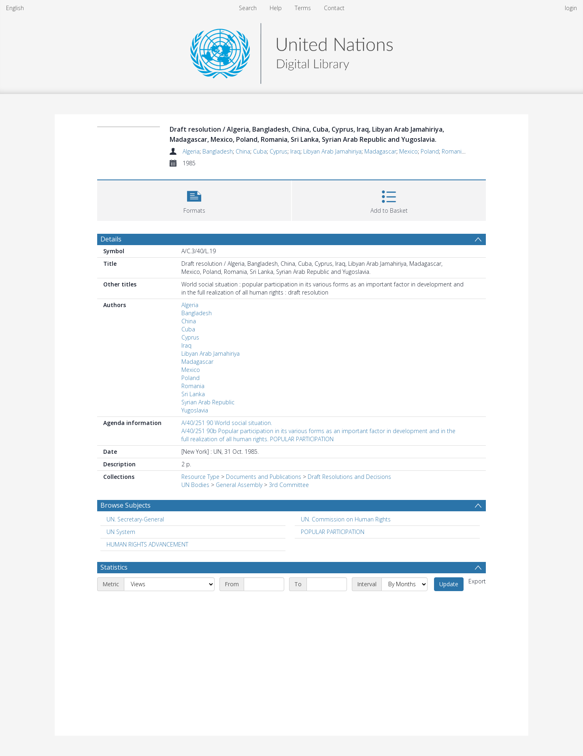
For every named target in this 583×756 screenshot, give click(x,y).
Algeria (191, 151)
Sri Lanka (193, 394)
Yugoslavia (194, 410)
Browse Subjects (125, 505)
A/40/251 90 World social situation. (226, 423)
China (243, 151)
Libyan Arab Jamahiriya (332, 151)
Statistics (114, 567)
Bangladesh (217, 151)
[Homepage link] (291, 51)
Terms (303, 8)
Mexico (408, 151)
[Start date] (264, 584)
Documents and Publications (263, 477)
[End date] (326, 584)
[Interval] (404, 584)
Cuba (260, 151)
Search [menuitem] (248, 8)
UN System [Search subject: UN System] (120, 532)
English (15, 8)
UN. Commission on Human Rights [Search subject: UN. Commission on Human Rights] (346, 519)
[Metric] (169, 584)
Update (448, 584)
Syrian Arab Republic (207, 402)
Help (276, 8)
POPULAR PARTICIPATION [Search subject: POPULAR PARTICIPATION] (332, 532)
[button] (194, 199)
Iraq (295, 151)
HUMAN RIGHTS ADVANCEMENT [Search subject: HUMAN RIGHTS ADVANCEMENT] (147, 544)
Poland (430, 151)
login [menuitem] (571, 8)
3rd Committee (289, 485)
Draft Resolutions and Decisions (349, 477)
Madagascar (380, 151)
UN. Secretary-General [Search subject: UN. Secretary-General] (135, 519)
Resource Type (200, 477)
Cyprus (278, 151)
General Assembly (239, 485)
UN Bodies (195, 485)
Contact (334, 8)
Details (110, 239)
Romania (453, 151)
